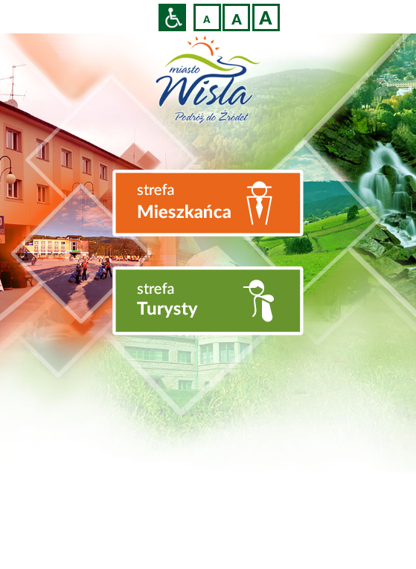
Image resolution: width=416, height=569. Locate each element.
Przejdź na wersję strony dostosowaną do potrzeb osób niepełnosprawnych (172, 17)
